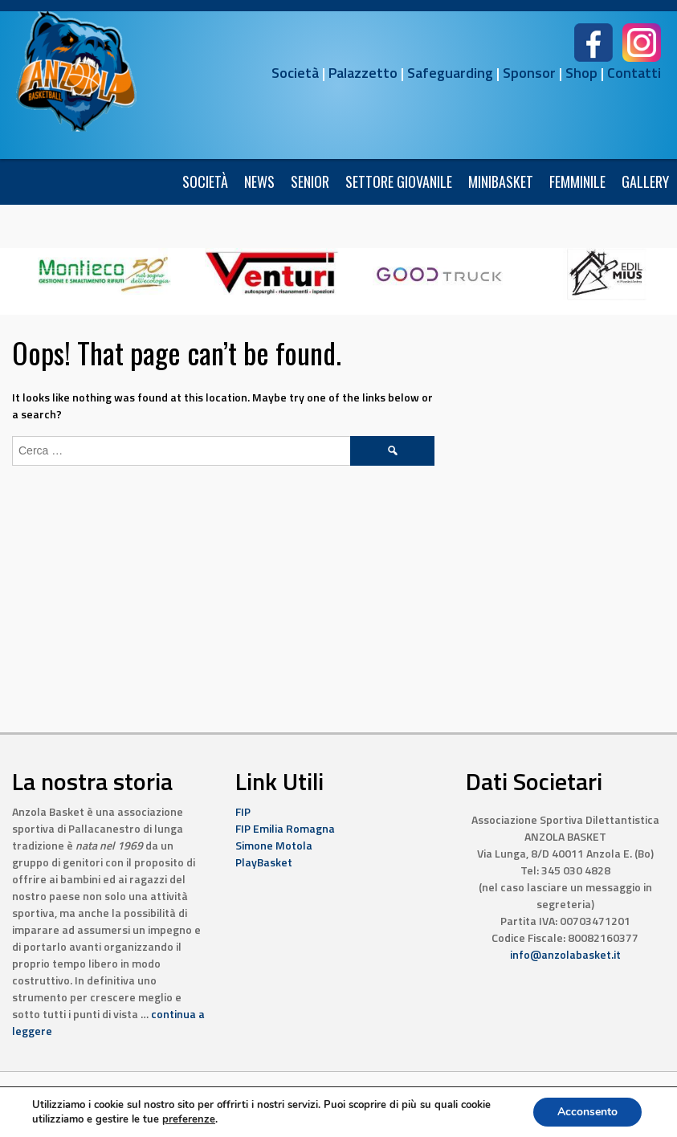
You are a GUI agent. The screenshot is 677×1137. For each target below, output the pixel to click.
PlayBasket (263, 862)
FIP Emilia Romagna (285, 828)
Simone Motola (273, 845)
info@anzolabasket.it (565, 954)
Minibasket (500, 181)
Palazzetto (363, 73)
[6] (104, 272)
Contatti (634, 73)
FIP (243, 811)
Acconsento (587, 1111)
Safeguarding (450, 73)
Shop (581, 73)
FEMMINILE (577, 181)
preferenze (188, 1119)
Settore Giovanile (398, 181)
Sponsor (529, 73)
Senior (310, 181)
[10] (271, 272)
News (259, 181)
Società (295, 73)
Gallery (645, 181)
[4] (439, 272)
